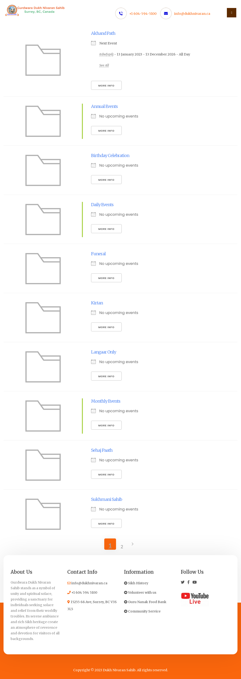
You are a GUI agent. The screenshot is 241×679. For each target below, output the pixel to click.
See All (104, 65)
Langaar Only (103, 352)
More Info (106, 85)
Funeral (98, 253)
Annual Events (104, 106)
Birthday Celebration (110, 155)
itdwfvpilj (106, 54)
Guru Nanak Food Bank (145, 602)
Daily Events (102, 204)
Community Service (142, 611)
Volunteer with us (140, 592)
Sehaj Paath (101, 450)
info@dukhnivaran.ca (192, 14)
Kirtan (97, 303)
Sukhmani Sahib (106, 499)
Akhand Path (103, 33)
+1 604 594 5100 (82, 592)
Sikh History (136, 583)
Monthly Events (105, 401)
